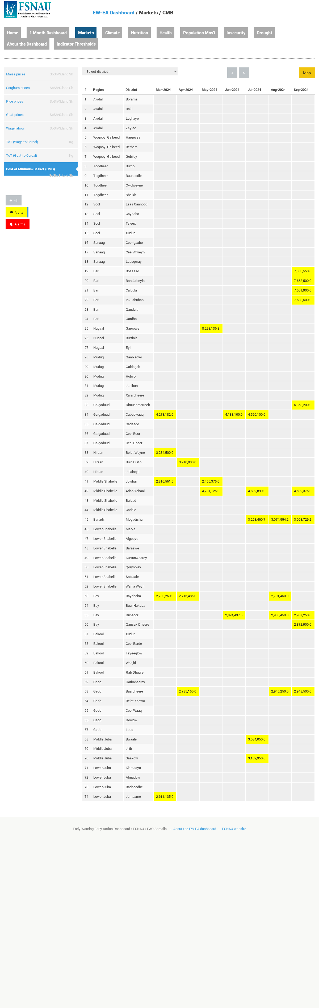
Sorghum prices (18, 88)
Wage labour (15, 128)
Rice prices (14, 101)
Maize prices (16, 74)
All (14, 200)
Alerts (16, 212)
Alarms (18, 224)
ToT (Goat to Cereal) (21, 155)
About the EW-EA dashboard (194, 829)
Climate (112, 32)
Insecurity (235, 32)
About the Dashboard (27, 44)
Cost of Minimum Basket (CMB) (30, 169)
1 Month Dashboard (48, 32)
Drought (264, 32)
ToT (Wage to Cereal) (22, 142)
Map (307, 72)
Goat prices (15, 114)
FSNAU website (234, 829)
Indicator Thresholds (76, 44)
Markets (86, 32)
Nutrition (139, 32)
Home (12, 32)
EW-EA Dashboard (114, 12)
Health (166, 32)
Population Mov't (199, 32)
